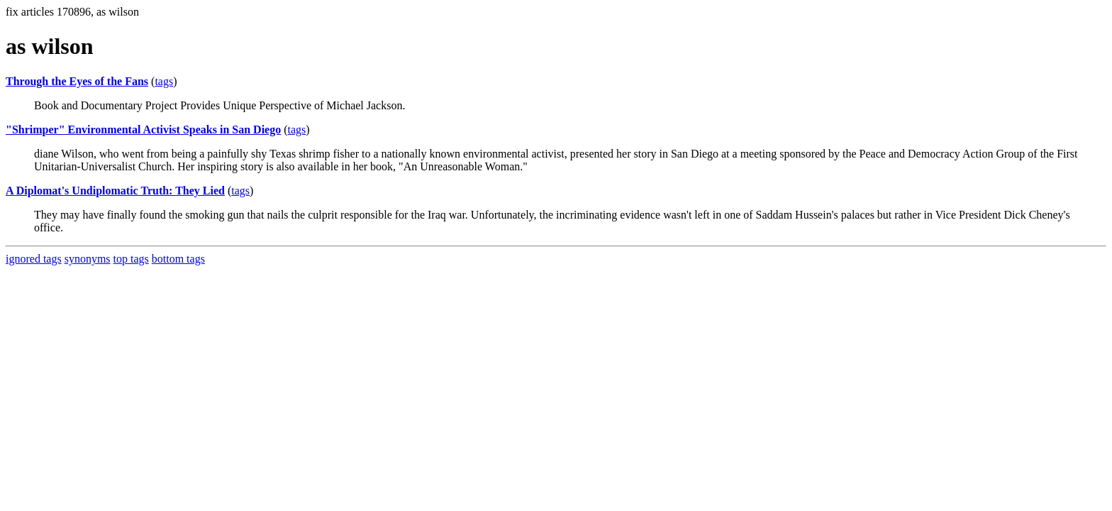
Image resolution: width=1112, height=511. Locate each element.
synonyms (88, 259)
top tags (131, 259)
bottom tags (178, 259)
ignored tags (34, 259)
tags (164, 81)
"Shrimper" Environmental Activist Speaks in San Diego (143, 129)
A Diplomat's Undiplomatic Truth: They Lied (115, 191)
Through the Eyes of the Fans (77, 81)
